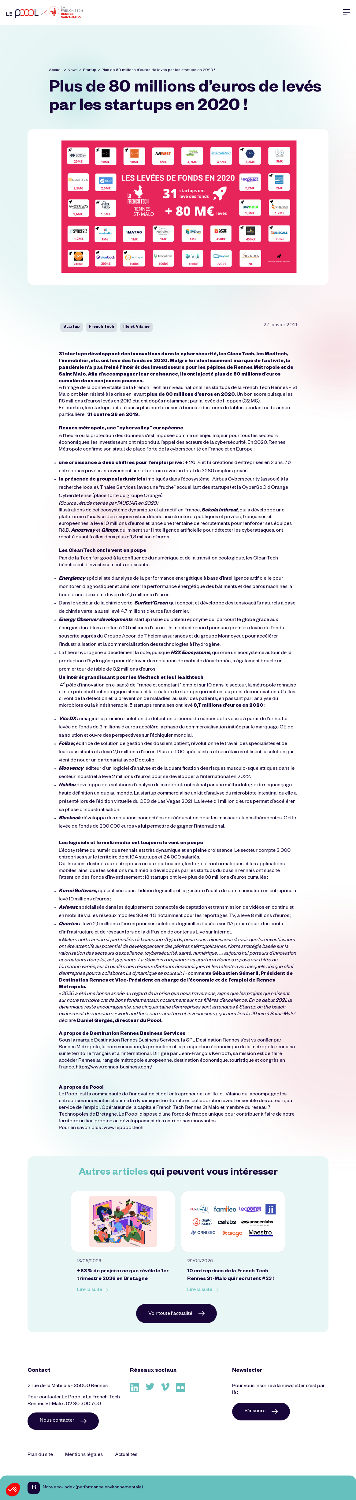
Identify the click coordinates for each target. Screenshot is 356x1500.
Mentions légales (84, 1455)
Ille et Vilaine (136, 327)
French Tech (101, 327)
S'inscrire (261, 1411)
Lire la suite (93, 1290)
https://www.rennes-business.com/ (114, 1068)
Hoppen (232, 402)
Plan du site (40, 1455)
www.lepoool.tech (123, 1128)
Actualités (126, 1455)
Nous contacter (63, 1421)
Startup (89, 70)
